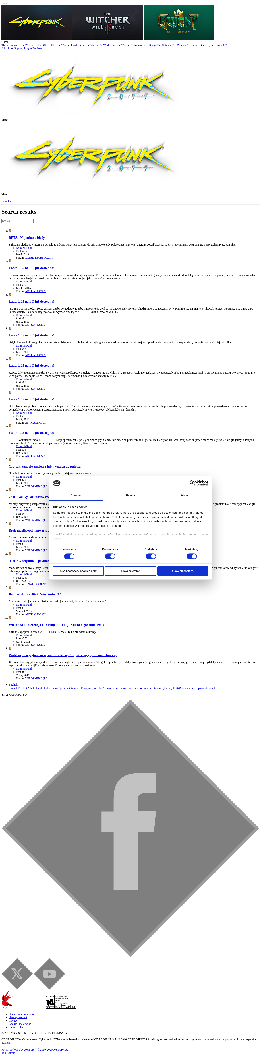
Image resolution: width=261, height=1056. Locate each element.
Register (6, 201)
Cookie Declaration (20, 1023)
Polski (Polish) (27, 688)
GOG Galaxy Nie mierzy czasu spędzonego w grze (45, 497)
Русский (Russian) (69, 688)
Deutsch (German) (47, 688)
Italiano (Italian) (162, 688)
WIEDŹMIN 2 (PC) (37, 678)
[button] (4, 119)
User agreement (18, 1017)
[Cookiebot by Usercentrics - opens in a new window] (192, 483)
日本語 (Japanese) (184, 688)
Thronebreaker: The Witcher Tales (21, 45)
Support (18, 48)
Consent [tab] (76, 495)
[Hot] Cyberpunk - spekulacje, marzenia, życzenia (45, 561)
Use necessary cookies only (78, 570)
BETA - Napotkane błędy (27, 238)
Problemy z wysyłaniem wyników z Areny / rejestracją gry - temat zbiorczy (63, 655)
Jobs (4, 48)
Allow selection (130, 570)
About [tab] (185, 495)
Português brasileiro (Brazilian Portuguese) (127, 688)
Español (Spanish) (206, 688)
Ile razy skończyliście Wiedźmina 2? (35, 594)
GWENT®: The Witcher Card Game (63, 45)
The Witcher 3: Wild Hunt (100, 45)
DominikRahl (24, 247)
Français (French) (91, 688)
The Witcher (164, 45)
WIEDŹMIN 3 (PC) (37, 486)
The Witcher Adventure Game (189, 45)
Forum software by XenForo (35, 1049)
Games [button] (5, 41)
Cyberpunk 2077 (217, 45)
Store (10, 48)
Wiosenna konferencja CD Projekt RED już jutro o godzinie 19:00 (56, 625)
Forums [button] (5, 3)
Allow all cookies (183, 570)
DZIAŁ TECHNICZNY (39, 257)
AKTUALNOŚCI (35, 291)
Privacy (13, 1020)
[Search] (17, 221)
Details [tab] (130, 495)
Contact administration (22, 1014)
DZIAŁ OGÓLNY (36, 584)
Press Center (16, 1027)
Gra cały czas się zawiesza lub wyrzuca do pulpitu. (45, 466)
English (13, 684)
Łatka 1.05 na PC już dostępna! (31, 268)
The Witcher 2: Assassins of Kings (136, 45)
